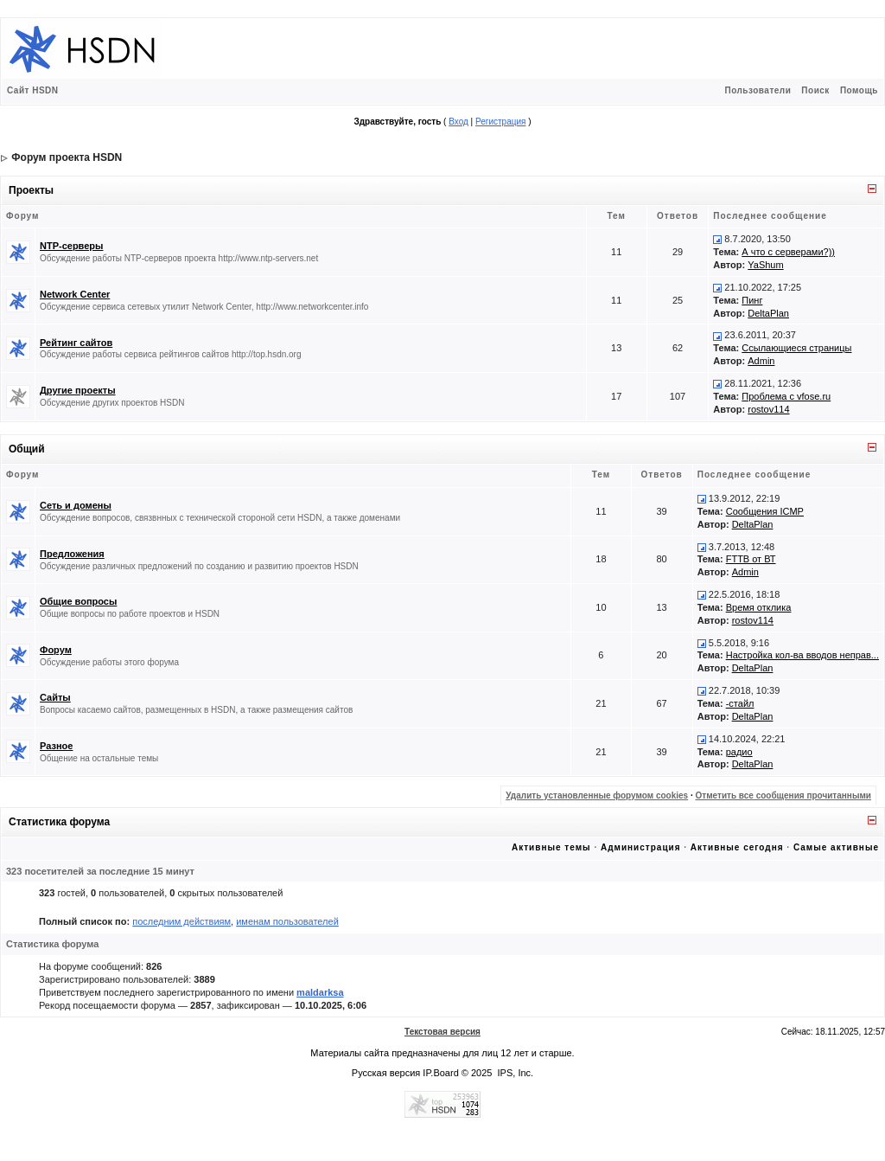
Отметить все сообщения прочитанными (783, 795)
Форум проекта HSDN (66, 157)
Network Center (75, 294)
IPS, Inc (515, 1073)
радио (739, 752)
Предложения (72, 553)
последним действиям (181, 921)
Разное (56, 746)
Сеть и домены (75, 505)
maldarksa (319, 992)
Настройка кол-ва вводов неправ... (802, 655)
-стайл (740, 703)
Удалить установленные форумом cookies (597, 795)
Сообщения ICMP (765, 511)
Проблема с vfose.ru (786, 396)
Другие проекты (78, 390)
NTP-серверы (71, 246)
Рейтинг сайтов (76, 342)
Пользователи (757, 90)
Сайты (55, 697)
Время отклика (759, 607)
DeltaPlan (768, 313)
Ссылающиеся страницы (796, 348)
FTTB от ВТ (751, 559)
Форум (56, 650)
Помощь (859, 90)
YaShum (765, 265)
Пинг (752, 300)
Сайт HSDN (33, 90)
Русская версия (386, 1073)
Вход (458, 121)
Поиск (815, 90)
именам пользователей (287, 921)
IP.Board (440, 1073)
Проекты (31, 190)
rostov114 (768, 409)
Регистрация (500, 121)
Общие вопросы (78, 601)
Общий (27, 449)
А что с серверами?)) (788, 252)
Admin (761, 361)
